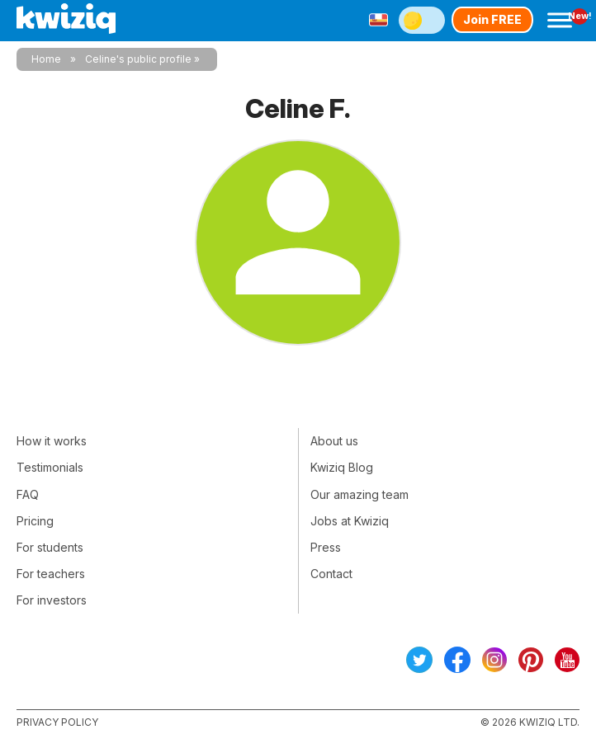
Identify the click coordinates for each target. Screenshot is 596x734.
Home (46, 59)
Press (325, 547)
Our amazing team (359, 494)
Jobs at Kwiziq (349, 521)
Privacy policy (57, 722)
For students (50, 547)
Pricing (35, 521)
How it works (52, 441)
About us (334, 441)
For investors (52, 600)
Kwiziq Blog (341, 467)
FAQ (28, 494)
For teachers (51, 574)
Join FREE (492, 19)
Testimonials (50, 467)
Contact (331, 574)
